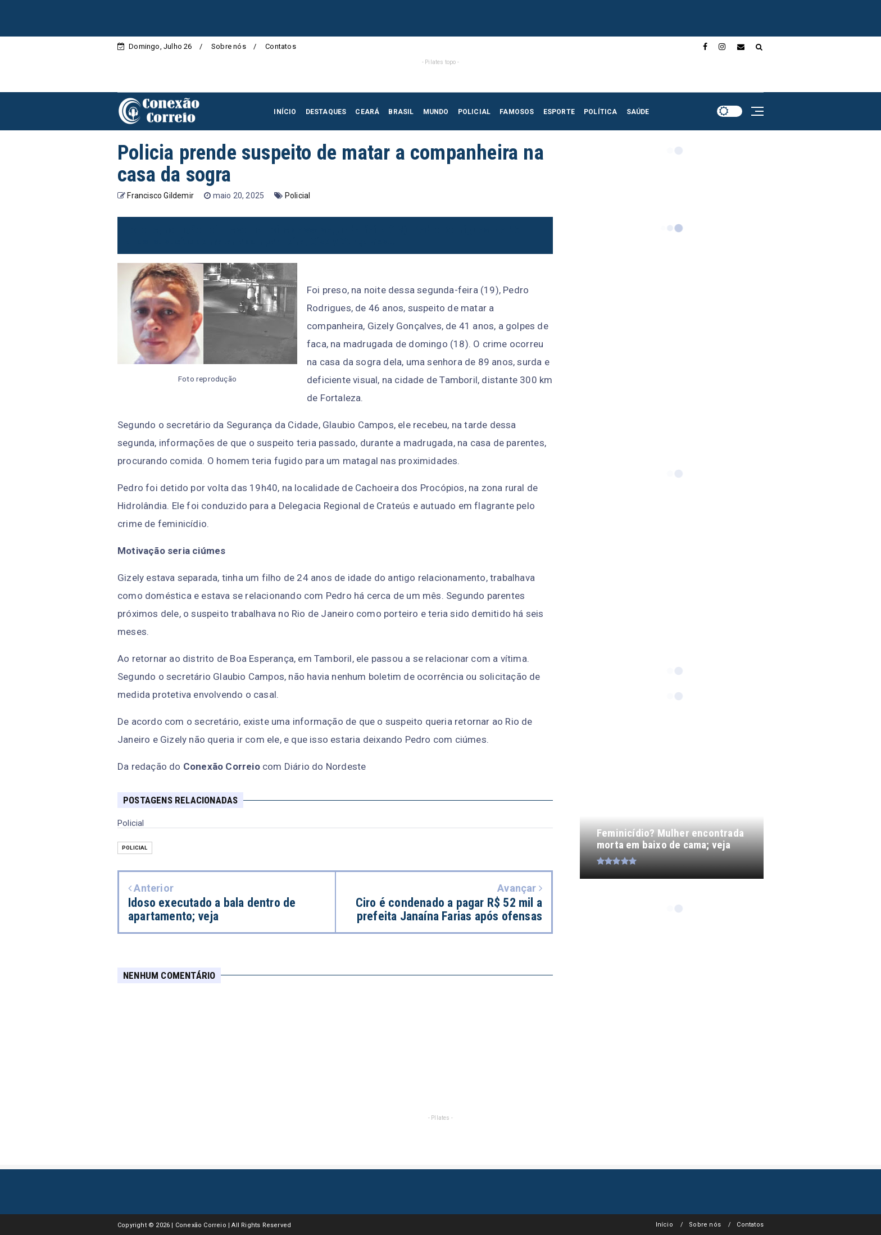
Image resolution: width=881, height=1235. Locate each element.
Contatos (280, 46)
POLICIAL (474, 112)
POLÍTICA (600, 112)
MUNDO (436, 112)
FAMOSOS (516, 112)
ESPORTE (559, 112)
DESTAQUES (326, 112)
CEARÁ (367, 112)
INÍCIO (285, 112)
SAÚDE (638, 112)
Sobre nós (228, 46)
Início (664, 1225)
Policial (298, 195)
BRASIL (401, 112)
